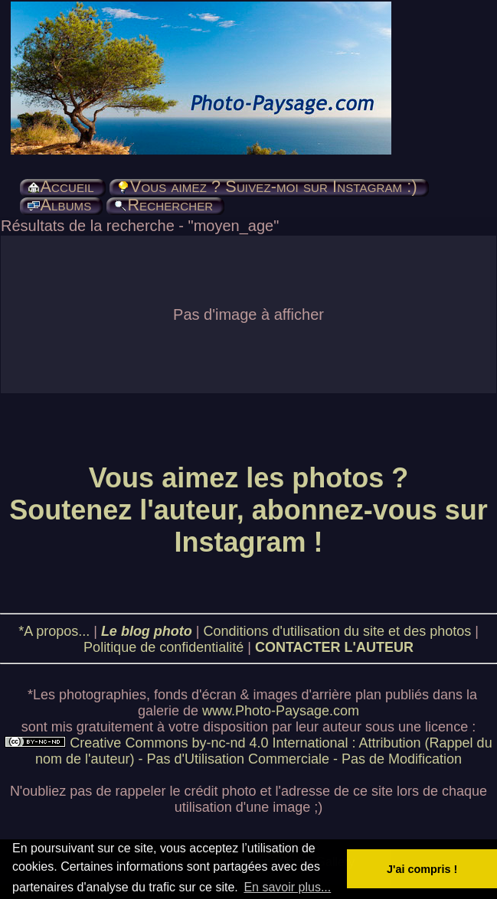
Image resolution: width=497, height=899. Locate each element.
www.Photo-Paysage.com (280, 710)
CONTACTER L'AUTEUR (334, 647)
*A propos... (54, 631)
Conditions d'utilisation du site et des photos (338, 631)
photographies (102, 694)
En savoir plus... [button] (287, 887)
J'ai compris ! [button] (422, 869)
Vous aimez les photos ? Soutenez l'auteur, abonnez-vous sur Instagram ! (248, 510)
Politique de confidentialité (163, 647)
